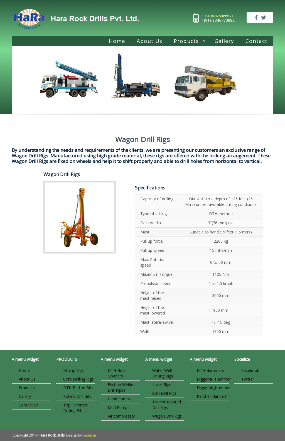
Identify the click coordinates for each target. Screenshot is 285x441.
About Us (149, 41)
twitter (263, 17)
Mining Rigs (73, 370)
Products (186, 41)
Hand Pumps (119, 398)
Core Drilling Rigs (78, 379)
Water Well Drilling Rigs (162, 373)
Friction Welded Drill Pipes (122, 387)
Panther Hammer (212, 396)
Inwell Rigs (161, 384)
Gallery (224, 41)
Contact (256, 41)
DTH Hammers (210, 370)
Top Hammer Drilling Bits (75, 407)
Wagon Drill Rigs (167, 416)
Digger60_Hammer (213, 387)
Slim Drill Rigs (164, 393)
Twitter (247, 379)
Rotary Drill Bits (77, 396)
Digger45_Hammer (213, 379)
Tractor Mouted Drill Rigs (166, 404)
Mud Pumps (118, 407)
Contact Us (29, 405)
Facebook (250, 370)
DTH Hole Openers (117, 373)
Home (117, 41)
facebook (256, 17)
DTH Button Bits (78, 387)
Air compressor (121, 416)
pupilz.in (89, 435)
